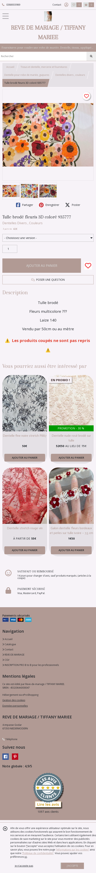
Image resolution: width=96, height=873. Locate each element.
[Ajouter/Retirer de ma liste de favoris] (88, 266)
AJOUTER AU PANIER (41, 265)
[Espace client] (66, 5)
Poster (72, 205)
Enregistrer (49, 205)
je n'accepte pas (24, 865)
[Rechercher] (91, 56)
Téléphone (9, 739)
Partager (24, 205)
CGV (5, 660)
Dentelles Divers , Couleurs (22, 223)
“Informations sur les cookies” (72, 849)
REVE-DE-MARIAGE (13, 654)
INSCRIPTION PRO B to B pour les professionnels (30, 665)
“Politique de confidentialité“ (38, 853)
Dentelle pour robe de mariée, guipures (26, 75)
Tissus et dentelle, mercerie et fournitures (44, 67)
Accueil (10, 67)
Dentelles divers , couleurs (70, 75)
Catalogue (9, 644)
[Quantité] (9, 249)
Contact (56, 4)
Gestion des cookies (13, 700)
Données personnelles (15, 705)
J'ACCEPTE (72, 865)
